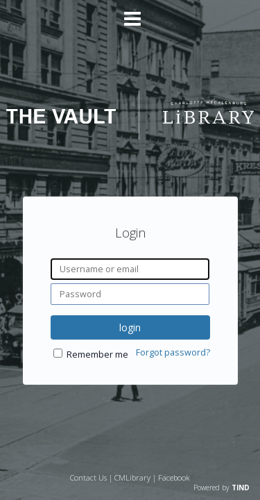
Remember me (97, 354)
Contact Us (88, 477)
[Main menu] (130, 13)
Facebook (174, 477)
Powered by (221, 487)
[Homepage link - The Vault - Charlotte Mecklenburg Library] (129, 135)
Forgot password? (173, 352)
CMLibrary (132, 477)
